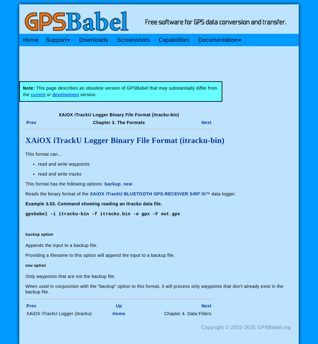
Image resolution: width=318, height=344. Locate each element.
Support (58, 40)
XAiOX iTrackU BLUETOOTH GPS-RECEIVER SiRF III (148, 193)
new (127, 183)
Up (119, 305)
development (65, 94)
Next (206, 122)
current (38, 94)
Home (31, 40)
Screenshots (133, 40)
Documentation (220, 40)
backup (113, 183)
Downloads (93, 40)
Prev (31, 122)
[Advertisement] (137, 61)
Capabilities (174, 40)
